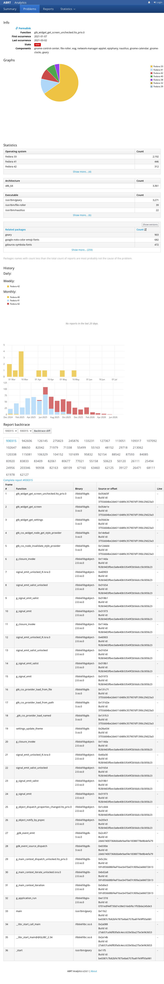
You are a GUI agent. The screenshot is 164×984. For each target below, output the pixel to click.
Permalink (23, 28)
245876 (74, 441)
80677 (66, 461)
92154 (102, 454)
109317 (136, 441)
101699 (74, 454)
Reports (48, 9)
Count (140, 229)
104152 (58, 454)
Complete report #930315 (18, 480)
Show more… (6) (82, 215)
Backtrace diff (42, 430)
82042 (40, 447)
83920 (10, 461)
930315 (11, 441)
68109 (67, 468)
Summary (9, 9)
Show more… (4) (82, 171)
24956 (10, 468)
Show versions (150, 224)
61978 (10, 475)
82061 (52, 461)
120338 (11, 454)
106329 (42, 454)
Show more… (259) (82, 249)
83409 (38, 461)
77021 (80, 461)
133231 (89, 441)
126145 (42, 441)
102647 (11, 447)
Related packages (15, 229)
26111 (135, 461)
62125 (109, 468)
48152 (109, 447)
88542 (116, 454)
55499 (81, 447)
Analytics (14, 2)
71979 (54, 447)
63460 (95, 468)
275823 (58, 441)
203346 (25, 468)
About (94, 971)
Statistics (68, 9)
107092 (152, 441)
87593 (130, 454)
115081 (27, 454)
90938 (40, 468)
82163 (54, 468)
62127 (24, 475)
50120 (121, 461)
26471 (137, 468)
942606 (27, 441)
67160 (81, 468)
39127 (123, 468)
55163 (95, 447)
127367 (105, 441)
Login (158, 2)
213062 (138, 447)
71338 (67, 447)
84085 (144, 454)
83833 (24, 461)
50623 (107, 461)
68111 (151, 468)
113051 (120, 441)
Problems (29, 9)
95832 (88, 454)
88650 (26, 447)
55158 (93, 461)
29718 (123, 447)
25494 (149, 461)
